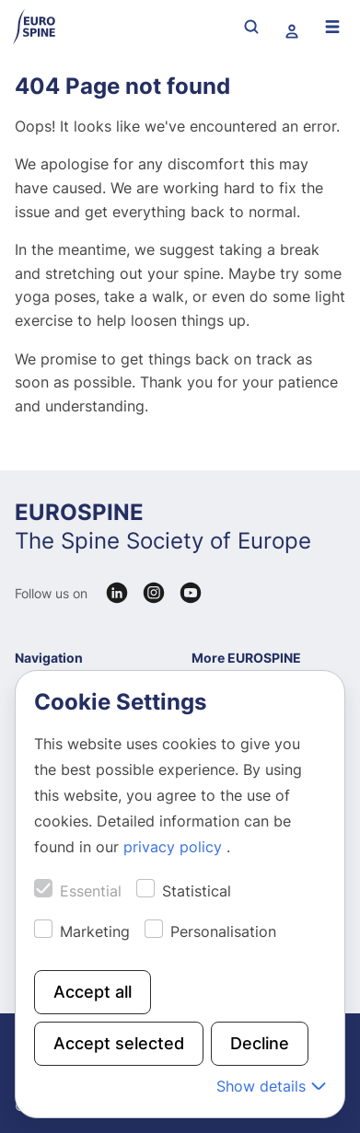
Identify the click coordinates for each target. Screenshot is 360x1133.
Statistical (196, 891)
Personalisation (223, 931)
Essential (91, 891)
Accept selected (118, 1043)
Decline (259, 1043)
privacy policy (174, 847)
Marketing (95, 931)
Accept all (92, 991)
